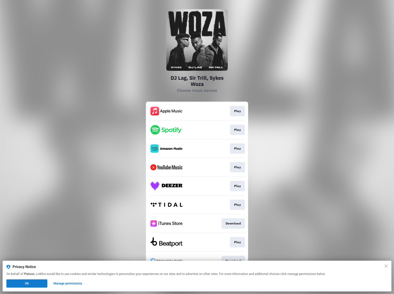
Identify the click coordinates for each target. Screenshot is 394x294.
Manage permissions (67, 283)
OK (27, 283)
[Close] (386, 266)
